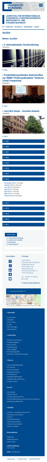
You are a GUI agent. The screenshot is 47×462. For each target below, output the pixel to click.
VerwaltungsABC (13, 352)
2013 (7, 214)
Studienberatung (13, 372)
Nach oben (11, 442)
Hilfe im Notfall (12, 426)
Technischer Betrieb (14, 424)
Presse (10, 417)
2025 (7, 141)
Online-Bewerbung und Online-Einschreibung (23, 399)
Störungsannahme (14, 422)
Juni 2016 (7, 187)
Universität (11, 317)
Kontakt (25, 256)
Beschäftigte (12, 350)
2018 (7, 168)
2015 (7, 203)
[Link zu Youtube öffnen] (9, 279)
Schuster (9, 27)
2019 (7, 163)
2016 (7, 179)
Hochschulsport (13, 370)
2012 (7, 219)
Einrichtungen (12, 327)
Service (10, 360)
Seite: (9, 452)
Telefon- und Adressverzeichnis (18, 412)
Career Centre (12, 381)
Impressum (11, 459)
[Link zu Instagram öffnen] (9, 261)
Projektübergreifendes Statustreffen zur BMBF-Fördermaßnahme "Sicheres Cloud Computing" (23, 78)
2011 (7, 225)
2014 (7, 208)
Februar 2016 (9, 196)
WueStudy (11, 392)
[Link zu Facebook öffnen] (9, 274)
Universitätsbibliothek (15, 365)
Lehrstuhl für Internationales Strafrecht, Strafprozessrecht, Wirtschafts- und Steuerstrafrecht (23, 19)
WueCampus (12, 394)
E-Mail (26, 279)
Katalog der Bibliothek (15, 401)
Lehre (9, 325)
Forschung (11, 322)
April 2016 (7, 191)
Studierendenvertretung (15, 379)
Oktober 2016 (9, 185)
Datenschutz (22, 459)
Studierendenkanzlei (14, 377)
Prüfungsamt (12, 374)
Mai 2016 (7, 189)
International (12, 329)
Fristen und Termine (14, 340)
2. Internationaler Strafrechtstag (21, 44)
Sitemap (10, 437)
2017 (7, 174)
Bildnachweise (12, 439)
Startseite (11, 313)
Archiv (36, 27)
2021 (7, 152)
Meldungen (28, 27)
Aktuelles (18, 27)
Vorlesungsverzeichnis (15, 397)
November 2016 (9, 183)
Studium (10, 320)
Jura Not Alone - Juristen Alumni (21, 111)
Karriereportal (12, 347)
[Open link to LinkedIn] (9, 270)
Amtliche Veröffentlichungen (17, 354)
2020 (7, 157)
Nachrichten (11, 345)
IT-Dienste (11, 367)
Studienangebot (13, 342)
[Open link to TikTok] (9, 266)
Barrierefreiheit (34, 459)
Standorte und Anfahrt (15, 415)
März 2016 (8, 193)
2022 (7, 146)
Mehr (6, 70)
